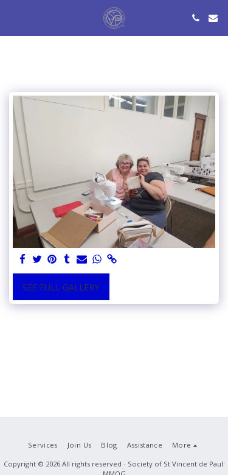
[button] (13, 17)
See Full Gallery (60, 287)
